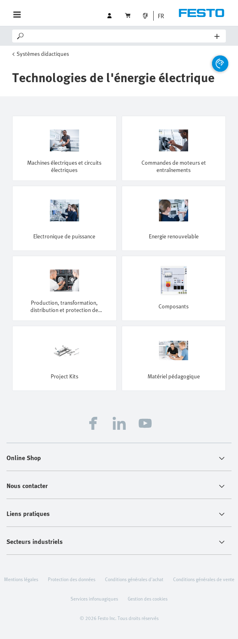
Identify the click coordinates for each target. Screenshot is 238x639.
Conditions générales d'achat (134, 579)
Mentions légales (21, 579)
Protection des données (71, 579)
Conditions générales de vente (203, 579)
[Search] (119, 36)
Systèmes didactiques (43, 53)
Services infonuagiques (94, 598)
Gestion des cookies (147, 598)
